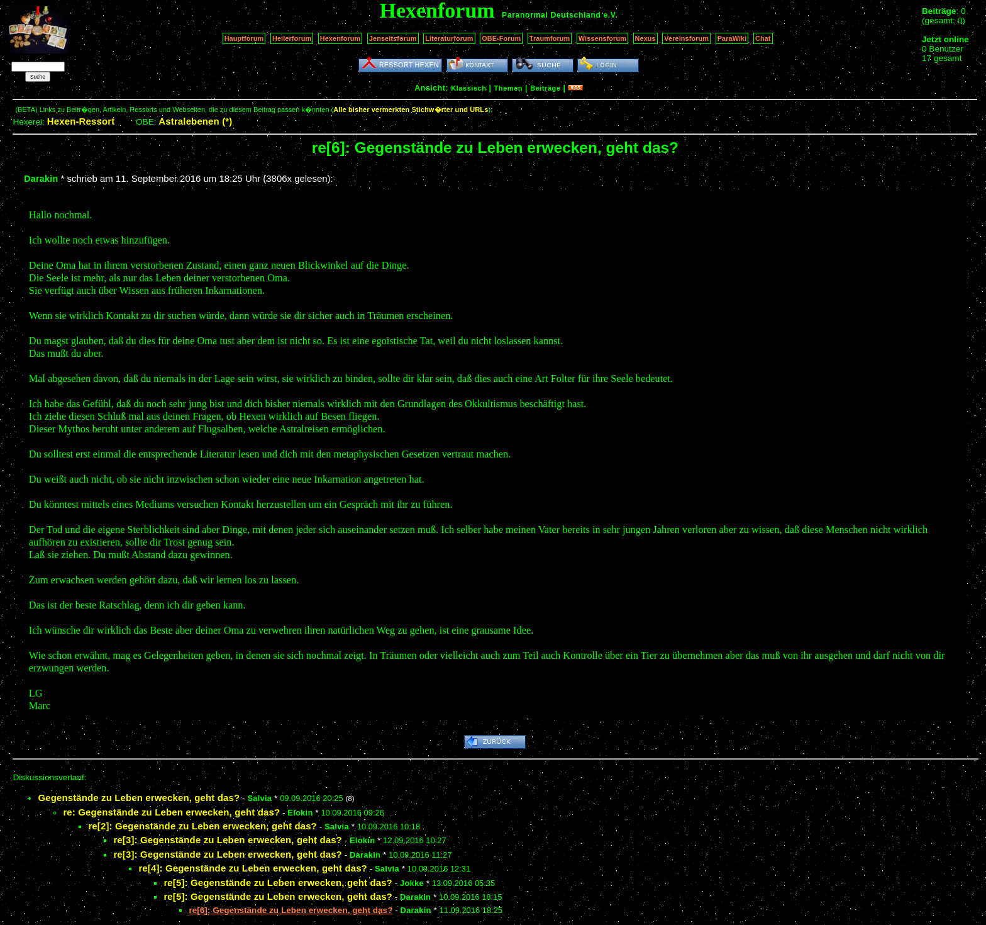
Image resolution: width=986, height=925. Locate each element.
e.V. (610, 15)
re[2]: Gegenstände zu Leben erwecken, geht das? (202, 826)
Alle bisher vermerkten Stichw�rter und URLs (410, 109)
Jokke (412, 883)
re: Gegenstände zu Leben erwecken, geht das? (171, 812)
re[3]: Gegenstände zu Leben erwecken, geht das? (227, 839)
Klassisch (468, 88)
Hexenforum (340, 38)
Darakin (41, 179)
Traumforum (549, 38)
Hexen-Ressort (81, 121)
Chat (763, 38)
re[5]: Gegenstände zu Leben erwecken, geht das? (277, 882)
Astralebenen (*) (195, 121)
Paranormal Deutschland (551, 15)
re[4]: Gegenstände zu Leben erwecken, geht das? (252, 868)
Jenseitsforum (393, 38)
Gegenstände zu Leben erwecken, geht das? (139, 797)
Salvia (259, 798)
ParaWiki (732, 38)
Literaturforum (449, 38)
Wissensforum (602, 38)
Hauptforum (244, 38)
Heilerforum (291, 38)
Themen (508, 88)
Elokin (300, 812)
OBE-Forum (501, 38)
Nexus (645, 38)
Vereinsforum (686, 38)
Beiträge (545, 88)
